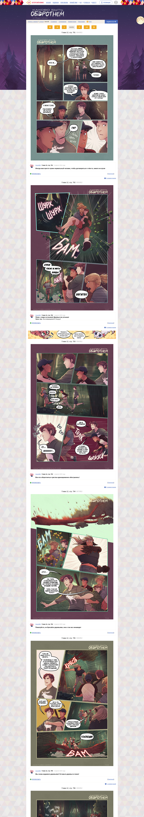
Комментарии (72, 21)
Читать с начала (33, 21)
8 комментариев (111, 487)
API (81, 2)
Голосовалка (64, 2)
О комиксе (54, 21)
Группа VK (87, 2)
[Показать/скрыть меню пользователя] (116, 2)
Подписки (56, 2)
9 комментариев (111, 178)
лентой (47, 21)
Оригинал (111, 173)
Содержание (62, 21)
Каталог (48, 2)
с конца (41, 21)
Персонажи (81, 21)
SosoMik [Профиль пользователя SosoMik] (38, 165)
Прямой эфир (73, 2)
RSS (90, 21)
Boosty (94, 2)
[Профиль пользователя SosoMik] (32, 166)
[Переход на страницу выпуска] (72, 97)
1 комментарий (111, 784)
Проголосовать (36, 174)
